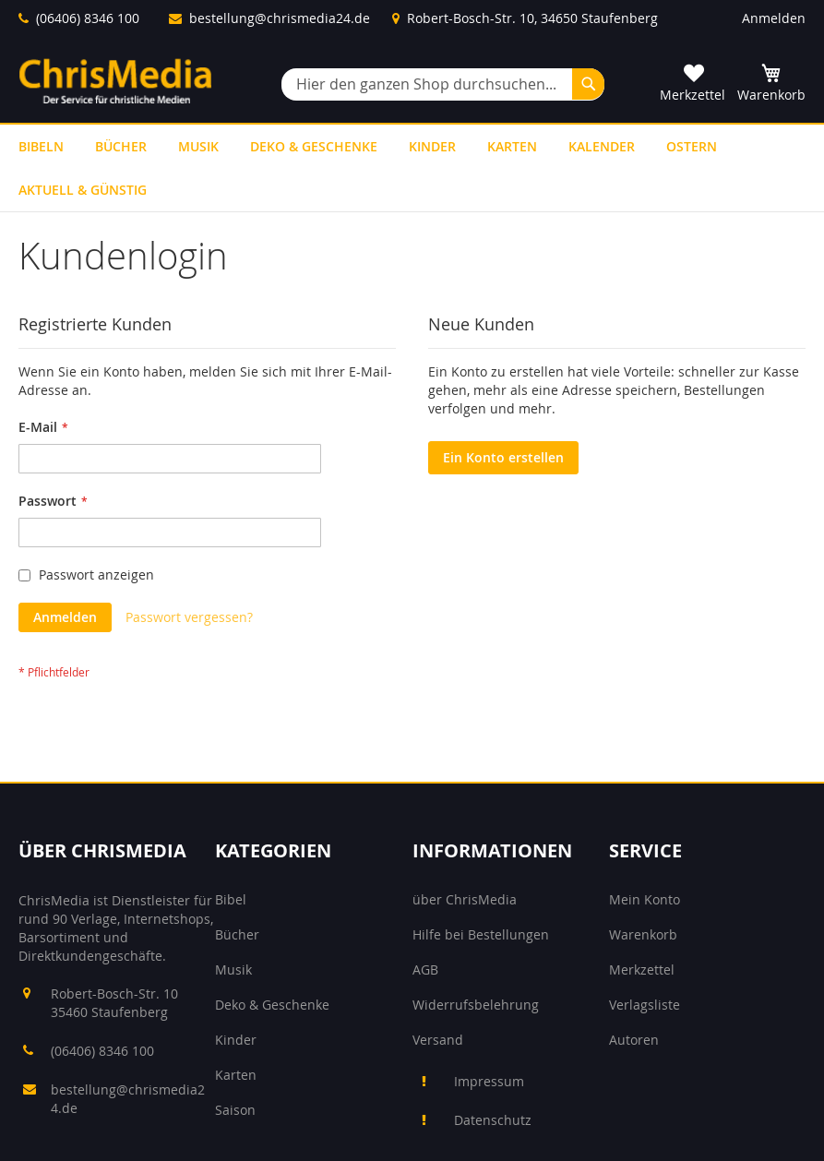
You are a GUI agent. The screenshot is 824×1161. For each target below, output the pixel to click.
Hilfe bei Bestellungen (480, 934)
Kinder (236, 1039)
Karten (236, 1074)
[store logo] (115, 80)
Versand (437, 1039)
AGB (425, 969)
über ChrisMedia (464, 899)
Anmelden (774, 18)
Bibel (230, 899)
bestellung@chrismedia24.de (279, 18)
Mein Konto (644, 899)
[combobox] (442, 84)
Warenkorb (643, 934)
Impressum (489, 1081)
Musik (233, 969)
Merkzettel (642, 969)
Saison (235, 1110)
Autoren (634, 1039)
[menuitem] (41, 146)
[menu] (412, 168)
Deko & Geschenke (272, 1004)
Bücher (237, 934)
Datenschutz (492, 1120)
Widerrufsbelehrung (475, 1004)
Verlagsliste (644, 1004)
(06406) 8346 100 (87, 18)
